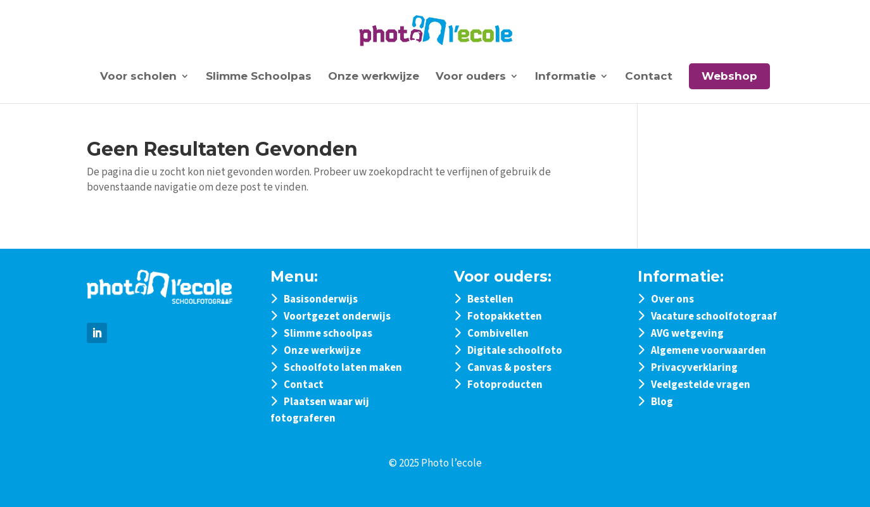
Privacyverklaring (694, 367)
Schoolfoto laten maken (343, 367)
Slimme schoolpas (328, 333)
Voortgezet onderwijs (337, 316)
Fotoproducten (505, 384)
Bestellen (490, 299)
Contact (648, 76)
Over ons (672, 299)
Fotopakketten (504, 316)
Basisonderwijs (321, 299)
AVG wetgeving (687, 333)
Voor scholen (138, 76)
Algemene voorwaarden (708, 350)
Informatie (565, 76)
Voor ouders (471, 76)
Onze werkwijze (373, 76)
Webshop (729, 76)
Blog (662, 402)
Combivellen (498, 333)
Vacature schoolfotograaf (714, 316)
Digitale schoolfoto (514, 350)
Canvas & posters (509, 367)
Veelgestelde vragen (700, 384)
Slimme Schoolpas (259, 76)
